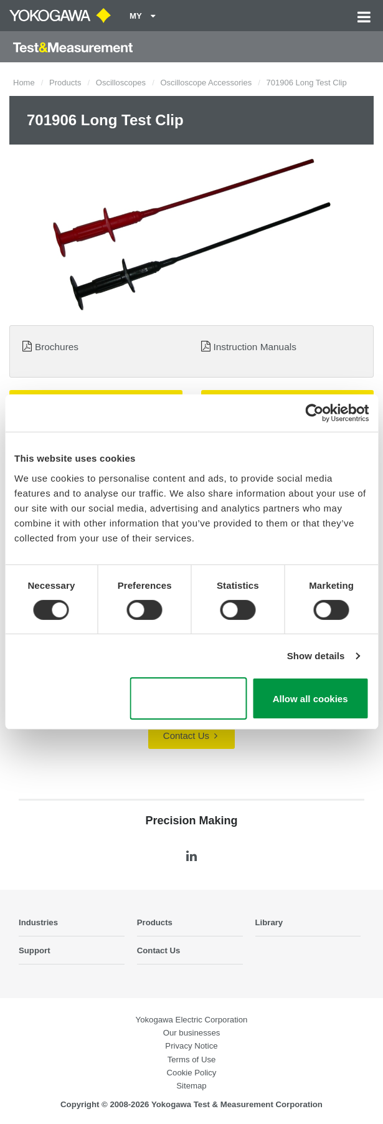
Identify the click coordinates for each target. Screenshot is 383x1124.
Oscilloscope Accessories (206, 82)
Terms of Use (192, 1059)
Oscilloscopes (121, 82)
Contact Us (190, 735)
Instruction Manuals (254, 346)
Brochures (56, 346)
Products (65, 82)
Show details (316, 655)
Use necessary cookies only (188, 698)
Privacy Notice (191, 1045)
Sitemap (191, 1085)
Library (269, 922)
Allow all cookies (310, 698)
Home (24, 82)
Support (34, 950)
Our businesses (191, 1032)
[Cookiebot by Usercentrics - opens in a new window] (314, 413)
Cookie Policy (192, 1072)
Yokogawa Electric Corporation (192, 1019)
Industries (38, 922)
